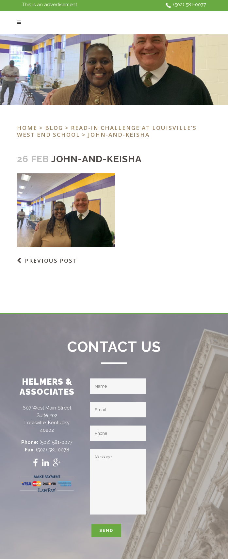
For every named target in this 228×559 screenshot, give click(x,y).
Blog (54, 127)
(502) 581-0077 (189, 5)
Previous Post (51, 260)
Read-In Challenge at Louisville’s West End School (107, 131)
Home (27, 127)
